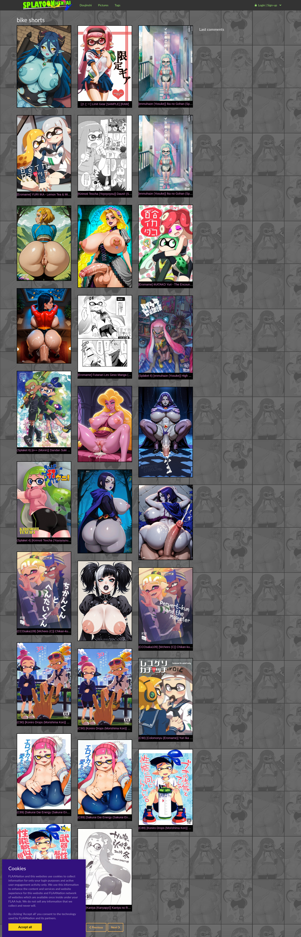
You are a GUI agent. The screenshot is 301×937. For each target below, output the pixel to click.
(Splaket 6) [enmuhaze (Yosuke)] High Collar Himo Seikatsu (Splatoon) (184, 375)
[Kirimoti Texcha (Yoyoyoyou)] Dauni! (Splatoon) (108, 193)
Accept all (25, 927)
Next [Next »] (115, 927)
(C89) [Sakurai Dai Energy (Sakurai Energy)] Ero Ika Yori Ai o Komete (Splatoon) (130, 817)
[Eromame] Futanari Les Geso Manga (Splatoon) (109, 375)
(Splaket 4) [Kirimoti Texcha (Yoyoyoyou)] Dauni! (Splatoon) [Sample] (61, 540)
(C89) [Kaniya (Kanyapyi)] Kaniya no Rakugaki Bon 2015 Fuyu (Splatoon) (125, 907)
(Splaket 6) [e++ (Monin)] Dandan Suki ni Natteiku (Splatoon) (56, 450)
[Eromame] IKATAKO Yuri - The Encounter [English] (171, 284)
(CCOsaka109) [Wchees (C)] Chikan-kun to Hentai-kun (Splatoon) (59, 631)
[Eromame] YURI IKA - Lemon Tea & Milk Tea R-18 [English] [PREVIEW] (64, 194)
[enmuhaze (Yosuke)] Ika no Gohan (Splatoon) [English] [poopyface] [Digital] (187, 103)
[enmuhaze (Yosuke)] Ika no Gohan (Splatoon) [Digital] (173, 193)
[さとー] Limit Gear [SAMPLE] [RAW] (105, 104)
